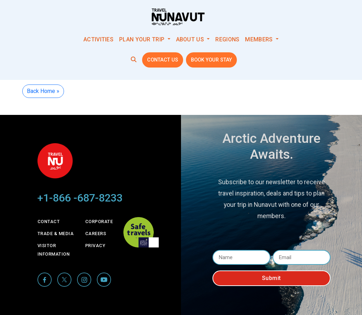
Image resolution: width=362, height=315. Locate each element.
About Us (191, 39)
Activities (98, 39)
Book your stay (211, 60)
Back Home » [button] (43, 91)
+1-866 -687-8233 (80, 198)
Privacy (95, 245)
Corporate (99, 221)
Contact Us (162, 60)
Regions (227, 39)
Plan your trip (142, 39)
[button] (133, 59)
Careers (95, 233)
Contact (48, 221)
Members (259, 39)
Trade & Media (55, 233)
